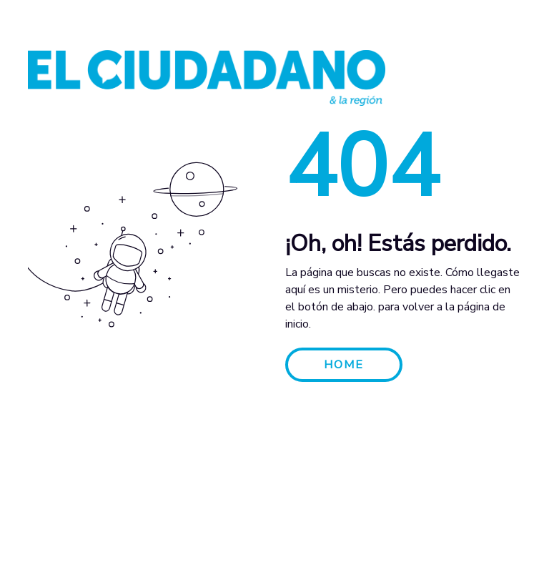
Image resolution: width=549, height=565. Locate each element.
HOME (344, 365)
